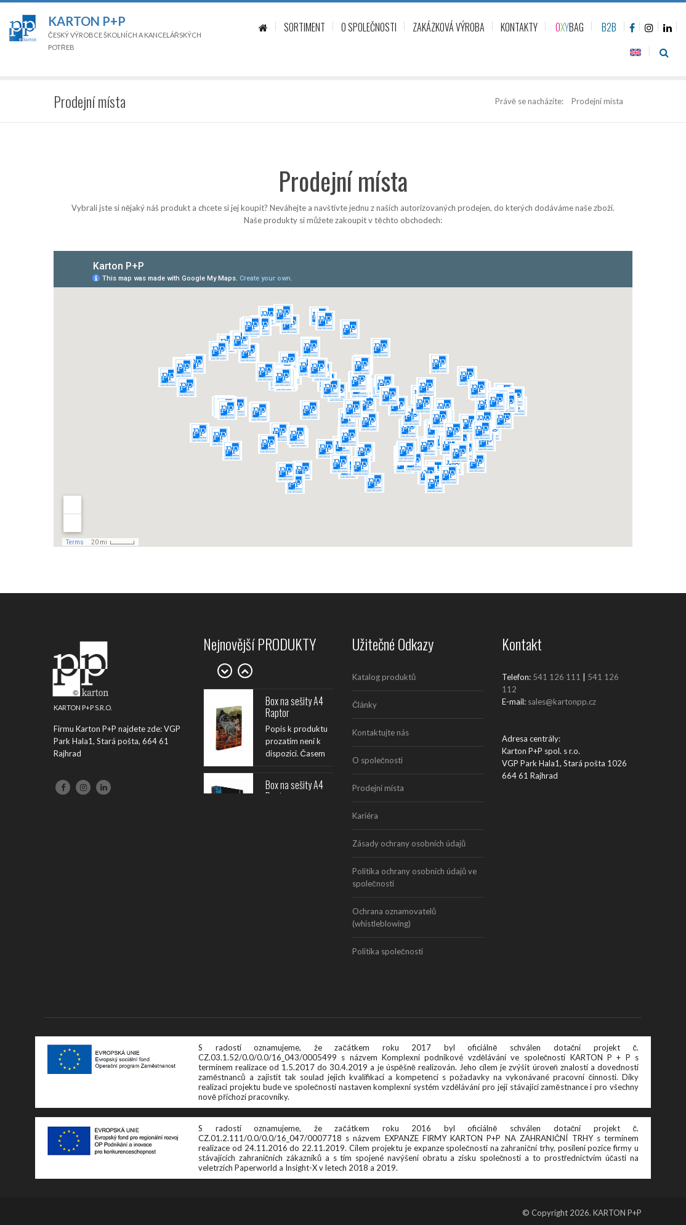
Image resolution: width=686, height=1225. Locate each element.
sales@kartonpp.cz (562, 702)
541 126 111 (557, 677)
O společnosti (377, 760)
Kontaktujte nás (380, 732)
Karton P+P (87, 21)
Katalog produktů (384, 677)
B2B (609, 27)
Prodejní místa (378, 788)
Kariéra (365, 816)
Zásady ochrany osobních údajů (409, 843)
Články (364, 705)
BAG (569, 27)
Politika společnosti (387, 951)
